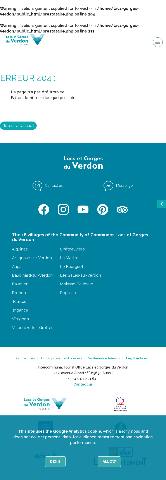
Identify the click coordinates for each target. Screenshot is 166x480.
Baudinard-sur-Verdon (32, 275)
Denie (55, 461)
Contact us (83, 384)
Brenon (19, 292)
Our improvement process (61, 358)
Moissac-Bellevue (76, 284)
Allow (109, 461)
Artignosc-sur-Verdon (32, 257)
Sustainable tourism (104, 358)
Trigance (20, 310)
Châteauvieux (72, 249)
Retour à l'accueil (18, 125)
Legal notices (137, 358)
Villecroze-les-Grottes (32, 327)
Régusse (68, 292)
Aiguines (20, 249)
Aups (16, 266)
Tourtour (20, 301)
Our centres (25, 358)
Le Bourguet (71, 266)
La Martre (69, 257)
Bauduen (20, 284)
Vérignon (20, 319)
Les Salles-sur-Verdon (80, 275)
